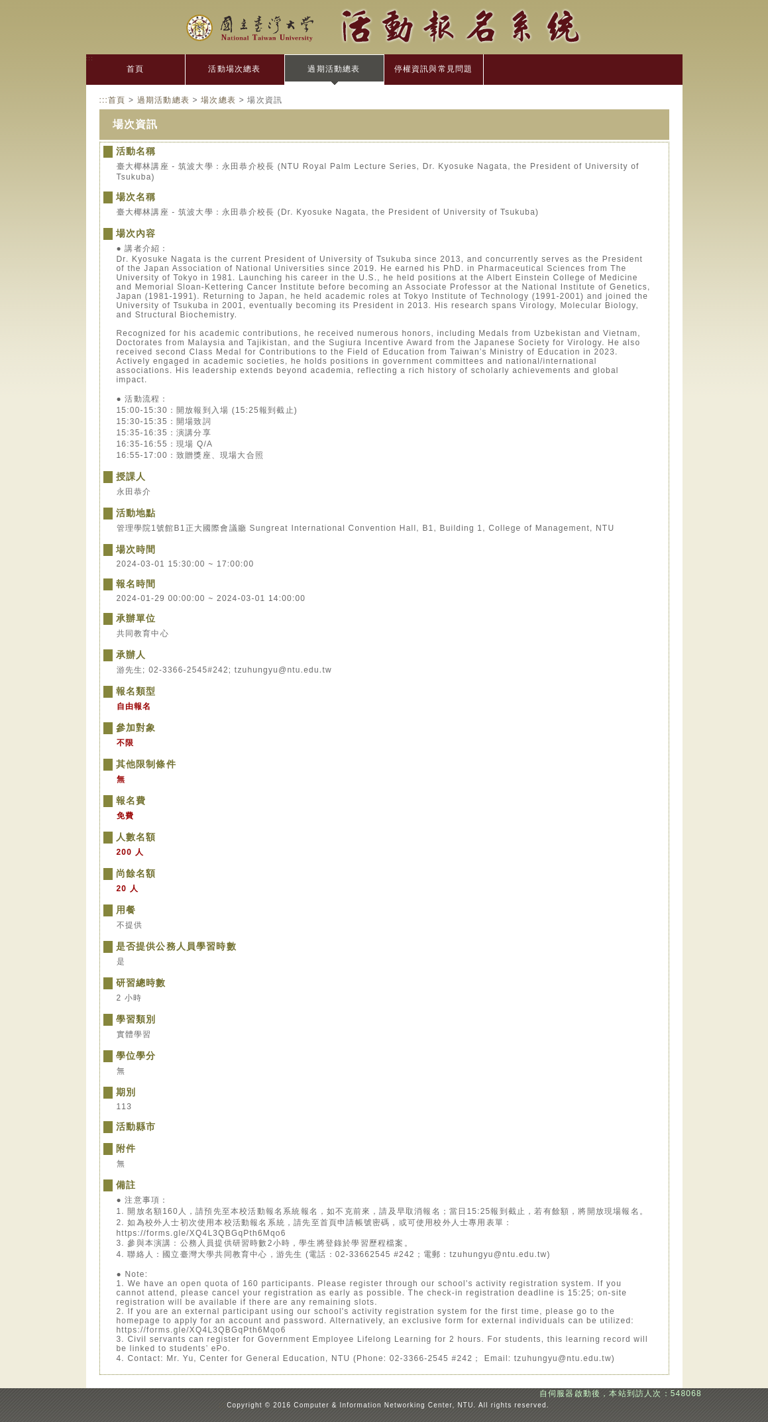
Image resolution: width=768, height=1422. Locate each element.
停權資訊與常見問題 (433, 69)
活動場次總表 (234, 69)
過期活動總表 (333, 69)
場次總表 (218, 100)
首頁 (135, 69)
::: (90, 58)
